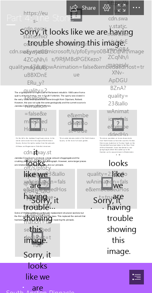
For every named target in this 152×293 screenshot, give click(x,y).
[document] (76, 146)
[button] (82, 7)
